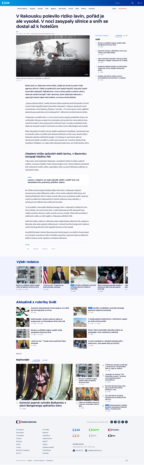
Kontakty (46, 454)
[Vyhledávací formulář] (125, 3)
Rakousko (36, 249)
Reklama (45, 433)
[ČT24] (5, 3)
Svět (46, 8)
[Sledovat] (122, 8)
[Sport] (114, 8)
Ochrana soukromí (39, 461)
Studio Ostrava (47, 439)
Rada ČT (45, 442)
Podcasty (92, 8)
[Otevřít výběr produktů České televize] (140, 3)
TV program (20, 430)
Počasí (71, 8)
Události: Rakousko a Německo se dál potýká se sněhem (33, 78)
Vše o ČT (18, 454)
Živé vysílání (20, 433)
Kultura (83, 8)
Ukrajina (32, 8)
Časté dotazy (47, 451)
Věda (77, 8)
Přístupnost (49, 461)
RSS (127, 461)
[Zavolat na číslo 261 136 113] (78, 451)
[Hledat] (133, 3)
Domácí (40, 8)
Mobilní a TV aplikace (22, 451)
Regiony (53, 8)
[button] (53, 56)
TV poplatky (20, 436)
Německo (45, 249)
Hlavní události (22, 8)
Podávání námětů (48, 448)
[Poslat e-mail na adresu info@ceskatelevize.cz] (93, 451)
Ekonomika (62, 8)
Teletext (19, 439)
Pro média (46, 430)
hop (17, 31)
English (30, 461)
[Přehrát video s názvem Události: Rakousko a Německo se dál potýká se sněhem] (52, 56)
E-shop (18, 448)
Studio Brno (46, 436)
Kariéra (45, 445)
